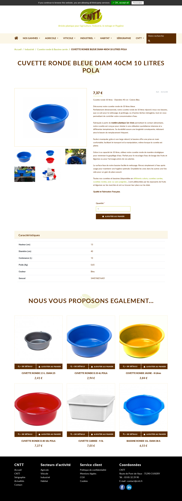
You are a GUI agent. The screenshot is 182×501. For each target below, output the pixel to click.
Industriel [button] (87, 38)
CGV (82, 477)
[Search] (160, 36)
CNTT (17, 474)
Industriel (29, 49)
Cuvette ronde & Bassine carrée (52, 49)
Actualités (19, 481)
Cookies (84, 481)
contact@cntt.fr (135, 481)
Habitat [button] (105, 38)
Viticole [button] (68, 38)
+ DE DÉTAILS (25, 366)
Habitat (44, 481)
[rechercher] (149, 41)
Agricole (45, 470)
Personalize (137, 3)
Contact (18, 485)
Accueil (18, 49)
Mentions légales (88, 474)
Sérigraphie (124, 38)
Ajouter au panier (113, 216)
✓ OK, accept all (120, 3)
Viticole (44, 474)
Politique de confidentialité (93, 470)
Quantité (100, 203)
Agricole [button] (51, 38)
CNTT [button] (139, 38)
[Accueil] (17, 38)
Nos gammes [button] (30, 38)
